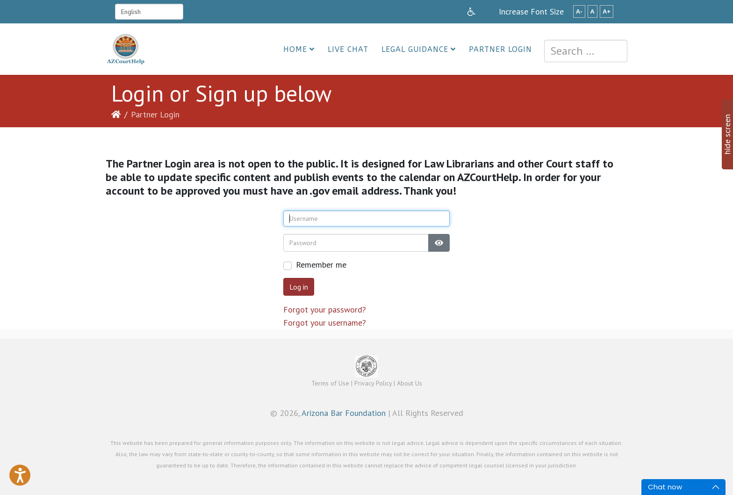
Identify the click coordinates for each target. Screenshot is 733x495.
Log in (298, 286)
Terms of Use (330, 383)
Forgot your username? (324, 322)
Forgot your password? (324, 309)
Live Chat (348, 49)
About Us (409, 383)
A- (579, 11)
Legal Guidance (414, 49)
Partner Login (500, 49)
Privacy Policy (373, 383)
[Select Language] (149, 12)
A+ (607, 11)
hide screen (727, 134)
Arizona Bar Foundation (344, 413)
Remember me (321, 264)
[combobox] (585, 51)
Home (295, 49)
